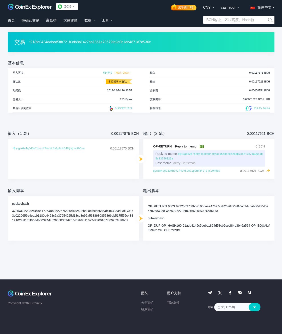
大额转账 (70, 20)
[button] (260, 6)
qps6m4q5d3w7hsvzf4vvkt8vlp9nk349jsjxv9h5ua (51, 148)
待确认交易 (30, 20)
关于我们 (147, 302)
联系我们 (147, 309)
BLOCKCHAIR (120, 108)
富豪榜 (51, 20)
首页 (11, 20)
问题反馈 (173, 302)
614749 (107, 72)
